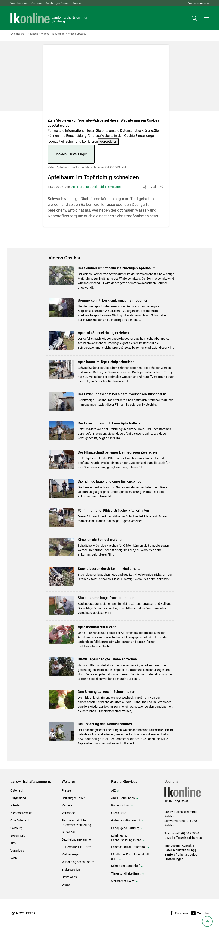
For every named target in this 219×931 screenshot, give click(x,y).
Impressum (172, 845)
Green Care (118, 813)
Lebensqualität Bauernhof (128, 847)
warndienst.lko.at (123, 881)
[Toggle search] (194, 18)
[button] (206, 18)
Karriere (36, 3)
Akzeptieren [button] (108, 141)
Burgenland (18, 798)
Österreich (17, 790)
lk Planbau (69, 832)
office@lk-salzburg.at (188, 837)
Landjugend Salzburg (125, 828)
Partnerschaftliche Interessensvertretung (76, 823)
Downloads (69, 877)
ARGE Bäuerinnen (123, 798)
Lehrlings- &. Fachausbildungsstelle (126, 838)
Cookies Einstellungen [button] (71, 154)
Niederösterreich (21, 813)
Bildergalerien (71, 869)
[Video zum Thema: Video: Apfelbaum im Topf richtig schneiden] (106, 82)
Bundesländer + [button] (198, 3)
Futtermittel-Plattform (76, 847)
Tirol (13, 843)
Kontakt (187, 845)
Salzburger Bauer (57, 3)
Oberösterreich (20, 820)
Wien (13, 858)
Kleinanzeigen (71, 854)
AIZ (113, 790)
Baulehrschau (120, 805)
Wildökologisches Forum (78, 862)
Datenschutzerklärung (136, 131)
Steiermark (17, 835)
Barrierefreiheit (175, 854)
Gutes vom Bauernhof (125, 820)
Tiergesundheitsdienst (126, 873)
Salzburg (16, 828)
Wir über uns (18, 3)
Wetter (66, 884)
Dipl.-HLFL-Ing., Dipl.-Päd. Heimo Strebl (96, 186)
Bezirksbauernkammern (77, 839)
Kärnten (15, 805)
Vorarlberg (17, 850)
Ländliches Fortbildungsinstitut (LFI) (131, 857)
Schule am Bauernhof (125, 865)
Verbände (68, 813)
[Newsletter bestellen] (22, 913)
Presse (77, 3)
